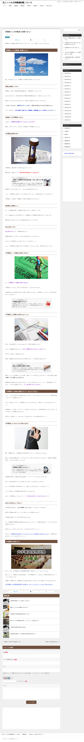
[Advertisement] (42, 17)
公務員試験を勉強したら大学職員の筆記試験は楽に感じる (22, 633)
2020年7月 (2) (68, 88)
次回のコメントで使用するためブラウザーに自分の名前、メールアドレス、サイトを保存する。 (27, 673)
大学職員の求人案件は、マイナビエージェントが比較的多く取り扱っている (29, 534)
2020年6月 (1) (68, 91)
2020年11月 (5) (68, 79)
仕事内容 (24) (67, 128)
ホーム (4, 5)
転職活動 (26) (67, 146)
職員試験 (22, 5)
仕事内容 (29, 5)
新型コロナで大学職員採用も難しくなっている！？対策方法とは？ (24, 620)
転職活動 (35, 5)
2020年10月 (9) (68, 82)
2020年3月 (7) (68, 98)
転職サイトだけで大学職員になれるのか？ (19, 607)
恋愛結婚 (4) (67, 140)
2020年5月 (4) (68, 95)
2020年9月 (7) (68, 85)
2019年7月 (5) (68, 120)
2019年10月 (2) (68, 113)
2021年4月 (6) (68, 73)
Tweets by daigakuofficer (69, 153)
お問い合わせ (49, 5)
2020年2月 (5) (68, 101)
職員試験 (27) (67, 143)
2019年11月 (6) (68, 110)
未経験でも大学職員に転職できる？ (52, 641)
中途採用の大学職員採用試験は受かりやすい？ (20, 613)
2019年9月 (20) (68, 116)
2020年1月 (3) (68, 104)
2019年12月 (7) (68, 107)
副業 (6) (66, 134)
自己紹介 (42, 5)
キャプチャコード (21, 681)
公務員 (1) (67, 131)
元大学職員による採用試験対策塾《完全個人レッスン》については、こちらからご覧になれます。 (29, 584)
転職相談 (16, 5)
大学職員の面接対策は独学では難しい (18, 627)
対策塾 (10, 5)
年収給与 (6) (67, 137)
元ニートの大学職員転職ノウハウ (17, 2)
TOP (11, 734)
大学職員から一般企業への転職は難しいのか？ (12, 641)
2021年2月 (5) (68, 76)
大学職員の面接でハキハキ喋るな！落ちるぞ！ (20, 600)
